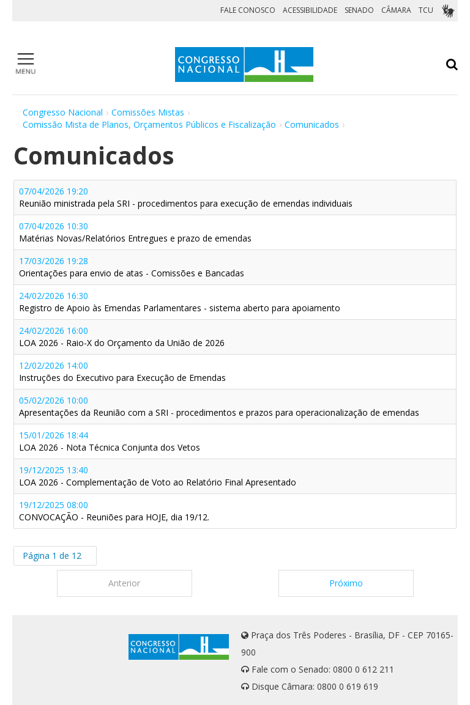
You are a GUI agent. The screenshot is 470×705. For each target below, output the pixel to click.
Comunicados (312, 124)
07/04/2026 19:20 (185, 197)
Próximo (346, 583)
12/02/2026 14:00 (122, 371)
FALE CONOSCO (247, 10)
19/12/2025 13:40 (157, 476)
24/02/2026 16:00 (122, 337)
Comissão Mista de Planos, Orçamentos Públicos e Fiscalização (149, 124)
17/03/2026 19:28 (131, 267)
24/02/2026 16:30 (179, 302)
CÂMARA (396, 10)
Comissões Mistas (147, 112)
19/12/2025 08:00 (114, 511)
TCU (426, 10)
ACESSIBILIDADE (310, 10)
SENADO (359, 10)
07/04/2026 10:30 (135, 232)
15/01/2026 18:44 (109, 441)
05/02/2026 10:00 (219, 406)
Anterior (124, 583)
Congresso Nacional (63, 112)
